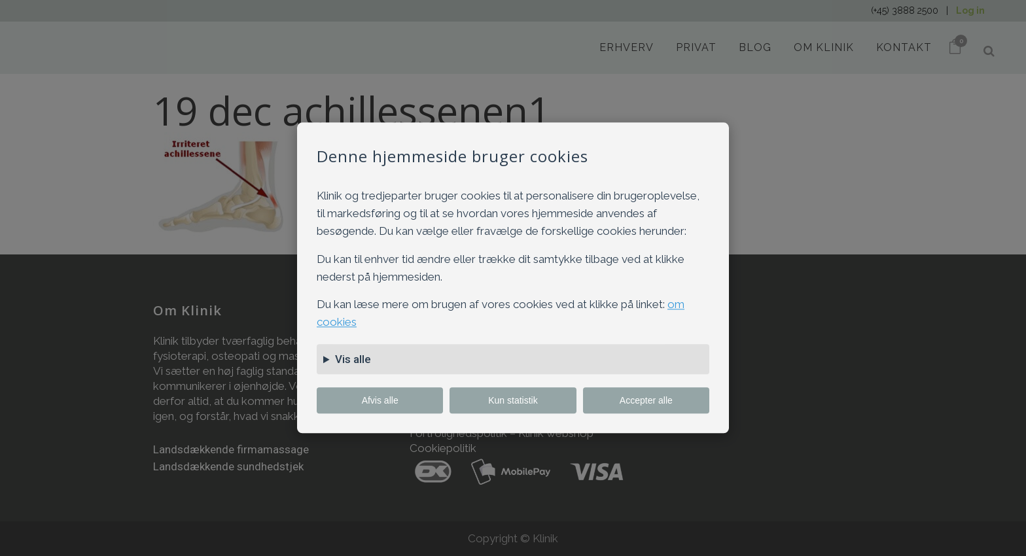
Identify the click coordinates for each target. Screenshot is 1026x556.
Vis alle (353, 359)
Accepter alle (646, 401)
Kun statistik (512, 401)
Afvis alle (380, 401)
